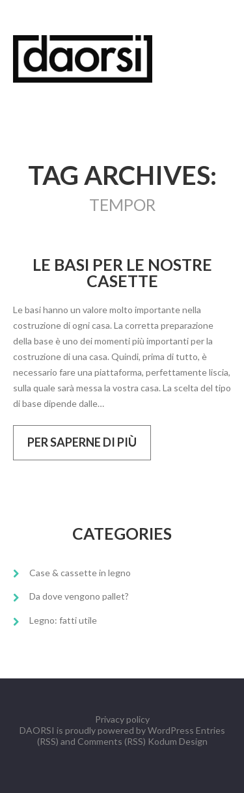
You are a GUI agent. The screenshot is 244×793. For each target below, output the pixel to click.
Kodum (162, 741)
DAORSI (37, 730)
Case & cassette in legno (80, 572)
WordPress (171, 730)
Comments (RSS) (111, 741)
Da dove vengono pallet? (79, 596)
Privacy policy (122, 719)
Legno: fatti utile (63, 620)
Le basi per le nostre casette (122, 273)
